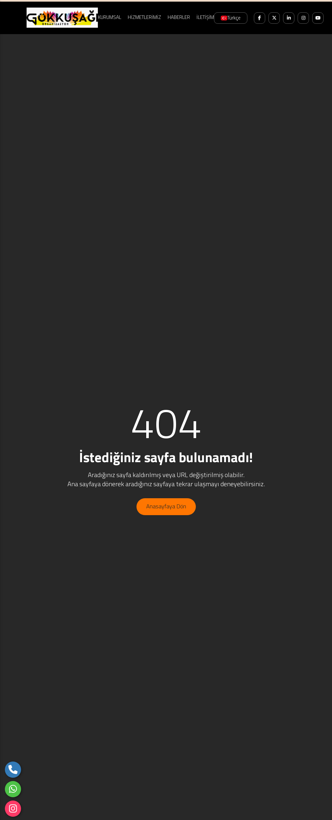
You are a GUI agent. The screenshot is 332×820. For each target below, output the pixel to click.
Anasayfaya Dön (166, 506)
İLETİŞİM (205, 16)
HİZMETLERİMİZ (144, 16)
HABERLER (179, 16)
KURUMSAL (109, 16)
